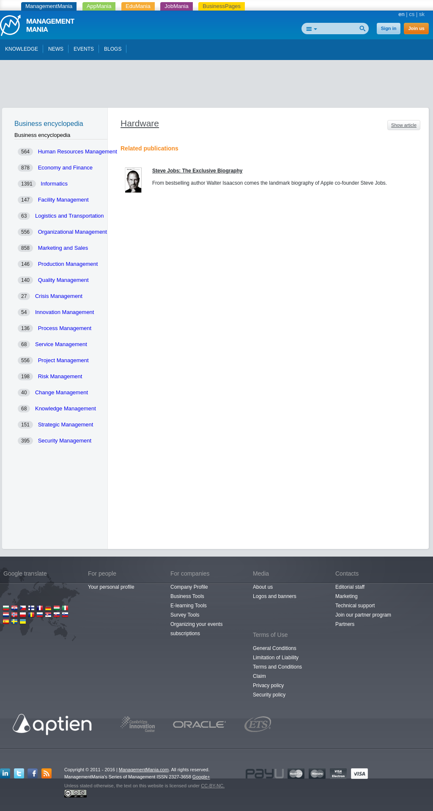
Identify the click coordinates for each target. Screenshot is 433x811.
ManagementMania (48, 6)
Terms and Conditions (277, 667)
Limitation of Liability (276, 658)
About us (263, 587)
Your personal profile (111, 587)
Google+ (201, 776)
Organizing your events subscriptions (196, 628)
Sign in (389, 28)
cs (411, 14)
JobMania (176, 6)
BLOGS (112, 49)
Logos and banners (274, 596)
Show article (404, 125)
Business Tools (187, 596)
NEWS (55, 49)
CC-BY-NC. (213, 785)
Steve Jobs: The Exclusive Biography (197, 171)
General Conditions (274, 648)
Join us (416, 28)
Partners (344, 624)
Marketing (346, 596)
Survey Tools (184, 615)
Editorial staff (349, 587)
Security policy (269, 695)
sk (422, 14)
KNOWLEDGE (21, 49)
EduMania (138, 6)
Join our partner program (363, 615)
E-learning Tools (188, 606)
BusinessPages (222, 6)
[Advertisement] (216, 86)
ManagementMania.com (144, 769)
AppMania (99, 6)
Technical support (355, 606)
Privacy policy (268, 685)
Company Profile (189, 587)
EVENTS (84, 49)
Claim (259, 676)
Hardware (140, 123)
